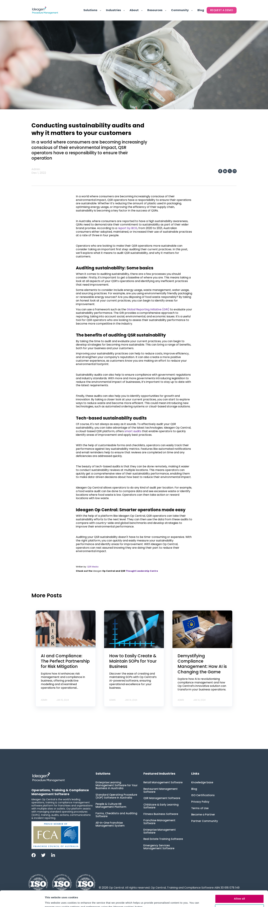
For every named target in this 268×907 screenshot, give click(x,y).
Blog (194, 788)
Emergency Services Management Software (158, 847)
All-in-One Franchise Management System (110, 824)
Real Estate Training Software (163, 838)
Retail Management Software (163, 782)
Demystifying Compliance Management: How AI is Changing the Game (202, 664)
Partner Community (204, 821)
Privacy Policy (200, 801)
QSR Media (92, 566)
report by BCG (127, 228)
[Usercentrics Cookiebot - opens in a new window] (22, 900)
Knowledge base (202, 782)
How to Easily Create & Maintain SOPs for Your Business (133, 661)
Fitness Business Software (160, 814)
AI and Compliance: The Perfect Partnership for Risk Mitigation (65, 661)
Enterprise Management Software (159, 831)
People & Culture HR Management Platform (111, 805)
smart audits (132, 431)
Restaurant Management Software (160, 790)
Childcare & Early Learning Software (161, 806)
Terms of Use (200, 808)
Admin (35, 169)
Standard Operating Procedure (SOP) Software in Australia (116, 796)
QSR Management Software (161, 798)
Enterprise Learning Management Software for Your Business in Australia (117, 785)
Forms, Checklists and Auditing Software (116, 815)
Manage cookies (239, 892)
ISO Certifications (203, 795)
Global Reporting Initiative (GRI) (147, 309)
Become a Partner (203, 814)
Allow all (239, 882)
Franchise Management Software (159, 822)
